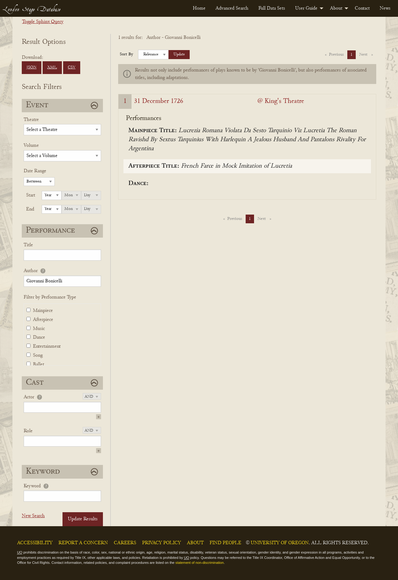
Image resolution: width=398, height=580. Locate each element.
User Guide (306, 8)
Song (38, 355)
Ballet (38, 364)
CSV (72, 67)
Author (31, 270)
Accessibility (35, 543)
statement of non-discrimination (199, 562)
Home (199, 8)
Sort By (126, 54)
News (385, 8)
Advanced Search (231, 8)
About (336, 8)
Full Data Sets (271, 8)
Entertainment (47, 346)
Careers (125, 543)
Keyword (32, 486)
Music (39, 328)
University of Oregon (280, 543)
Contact (362, 8)
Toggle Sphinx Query (42, 21)
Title (28, 245)
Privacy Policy (161, 543)
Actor (29, 397)
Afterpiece (43, 319)
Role (28, 431)
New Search (33, 515)
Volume (31, 145)
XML (52, 67)
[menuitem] (199, 8)
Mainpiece (43, 310)
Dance (39, 337)
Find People (225, 543)
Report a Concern (83, 543)
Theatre (31, 119)
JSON (31, 67)
